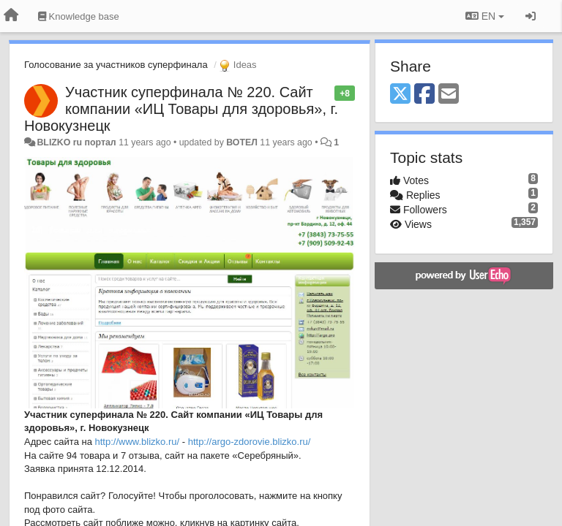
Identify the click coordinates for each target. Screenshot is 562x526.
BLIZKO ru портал (76, 142)
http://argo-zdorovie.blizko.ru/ (249, 441)
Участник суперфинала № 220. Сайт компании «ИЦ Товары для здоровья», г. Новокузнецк (181, 109)
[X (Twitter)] (400, 94)
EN (484, 16)
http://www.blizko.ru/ (137, 441)
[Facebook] (424, 94)
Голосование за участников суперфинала (116, 64)
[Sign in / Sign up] (530, 16)
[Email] (448, 94)
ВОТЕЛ (242, 142)
